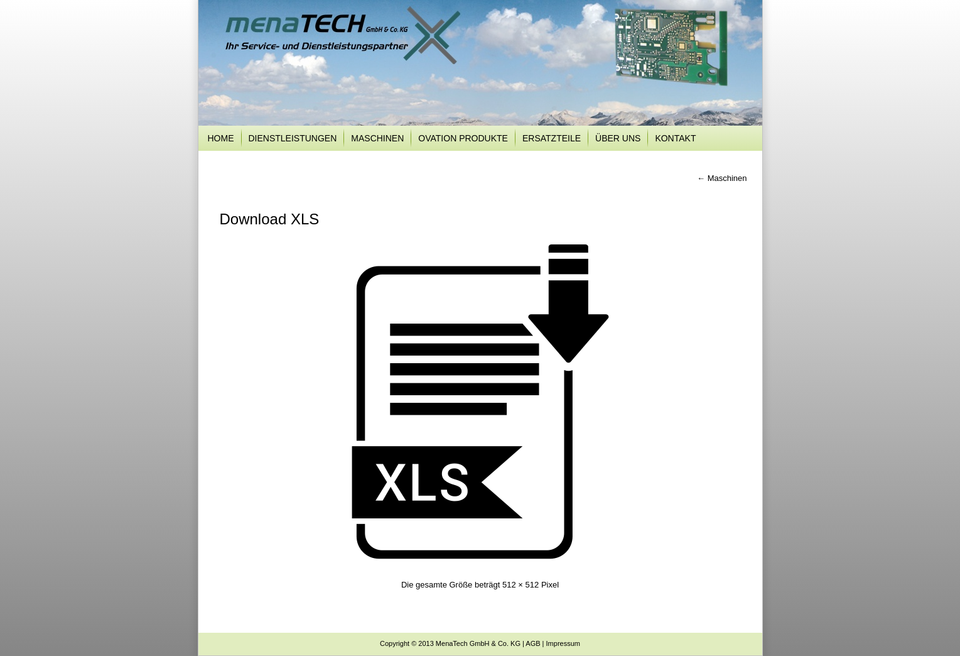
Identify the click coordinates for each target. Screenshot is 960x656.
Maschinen (377, 138)
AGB (533, 643)
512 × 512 (520, 584)
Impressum (563, 643)
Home (221, 138)
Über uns (617, 138)
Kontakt (675, 138)
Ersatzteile (551, 138)
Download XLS (270, 218)
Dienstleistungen (293, 138)
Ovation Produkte (463, 138)
